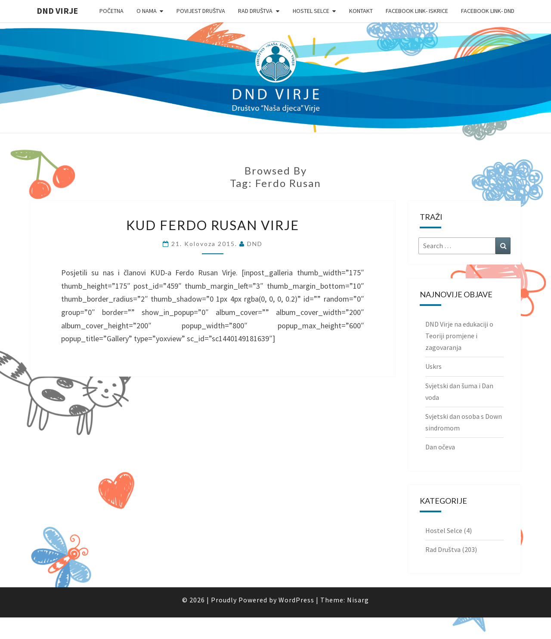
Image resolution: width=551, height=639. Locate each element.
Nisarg (358, 599)
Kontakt (361, 11)
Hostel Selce (311, 11)
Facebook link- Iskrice (417, 11)
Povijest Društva (200, 11)
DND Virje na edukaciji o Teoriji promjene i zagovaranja (459, 336)
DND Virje (57, 10)
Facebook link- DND (487, 11)
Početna (111, 11)
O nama (146, 11)
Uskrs (433, 366)
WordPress (296, 599)
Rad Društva (255, 11)
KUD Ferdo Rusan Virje (212, 225)
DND (255, 243)
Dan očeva (440, 447)
